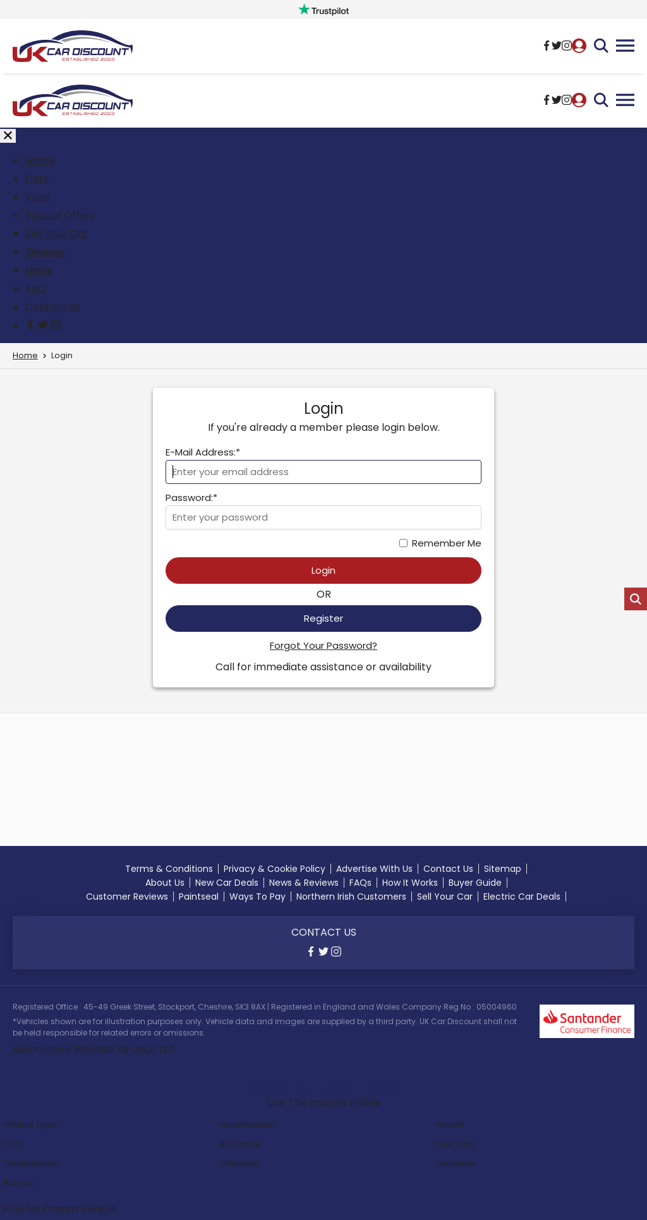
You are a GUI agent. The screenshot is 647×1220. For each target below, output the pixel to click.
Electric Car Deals (521, 896)
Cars (37, 178)
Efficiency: (240, 1163)
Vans (37, 197)
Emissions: (457, 1163)
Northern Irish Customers (351, 896)
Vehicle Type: (30, 1124)
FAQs (360, 882)
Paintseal (199, 896)
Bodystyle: (241, 1144)
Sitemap (502, 868)
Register (323, 618)
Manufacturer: (248, 1124)
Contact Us (448, 868)
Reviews (45, 252)
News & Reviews (304, 882)
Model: (450, 1124)
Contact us (52, 306)
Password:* (191, 497)
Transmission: (31, 1163)
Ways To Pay (257, 896)
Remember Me (446, 543)
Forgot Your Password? (323, 645)
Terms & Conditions (169, 868)
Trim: (13, 1144)
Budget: (19, 1183)
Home (40, 160)
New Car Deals (226, 882)
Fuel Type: (456, 1144)
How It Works (410, 882)
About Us (164, 882)
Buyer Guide (475, 882)
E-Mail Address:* (203, 452)
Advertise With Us (374, 868)
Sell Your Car (56, 233)
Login (323, 570)
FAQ (35, 288)
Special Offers (60, 215)
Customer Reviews (127, 896)
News (38, 270)
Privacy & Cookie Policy (274, 868)
